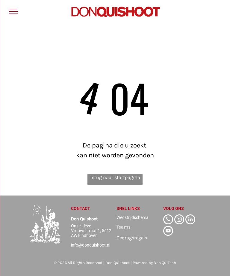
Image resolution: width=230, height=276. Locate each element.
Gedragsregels (131, 238)
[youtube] (168, 231)
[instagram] (179, 220)
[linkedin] (190, 220)
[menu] (13, 11)
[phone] (168, 220)
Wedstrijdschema (132, 217)
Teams (123, 227)
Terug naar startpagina (115, 177)
